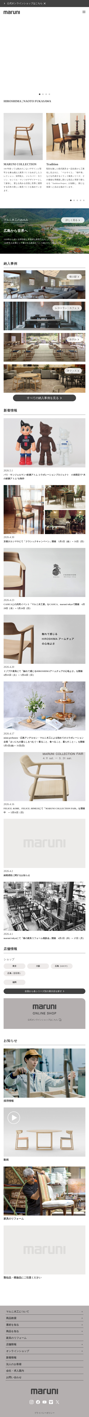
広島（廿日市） (14, 973)
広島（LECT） (61, 966)
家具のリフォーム (16, 1338)
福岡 (14, 982)
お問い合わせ (13, 1377)
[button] (84, 12)
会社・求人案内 (15, 1370)
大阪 (38, 966)
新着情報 (11, 1357)
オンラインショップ (17, 1351)
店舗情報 (11, 1344)
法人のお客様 (13, 1364)
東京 (14, 966)
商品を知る (12, 1331)
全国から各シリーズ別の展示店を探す (43, 991)
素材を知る (12, 1324)
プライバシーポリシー (44, 1413)
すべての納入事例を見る (43, 397)
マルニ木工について (17, 1311)
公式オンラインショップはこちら (25, 3)
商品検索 (11, 1318)
